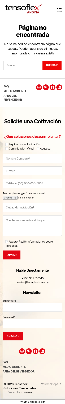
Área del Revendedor (18, 371)
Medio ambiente (15, 91)
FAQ (6, 86)
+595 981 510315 (32, 278)
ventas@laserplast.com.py (32, 282)
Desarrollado (20, 392)
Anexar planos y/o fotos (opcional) (29, 195)
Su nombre (32, 305)
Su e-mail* (32, 321)
